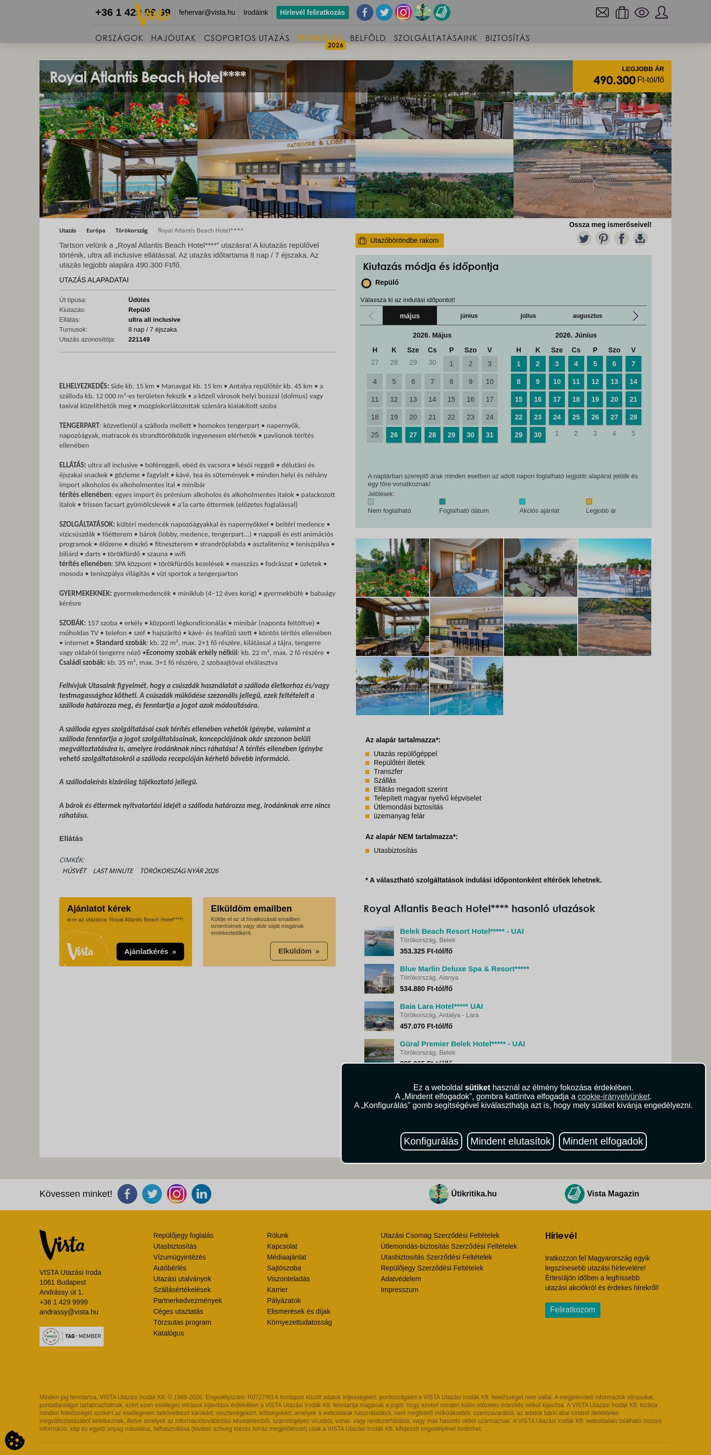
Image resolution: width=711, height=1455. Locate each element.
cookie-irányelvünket (614, 1096)
